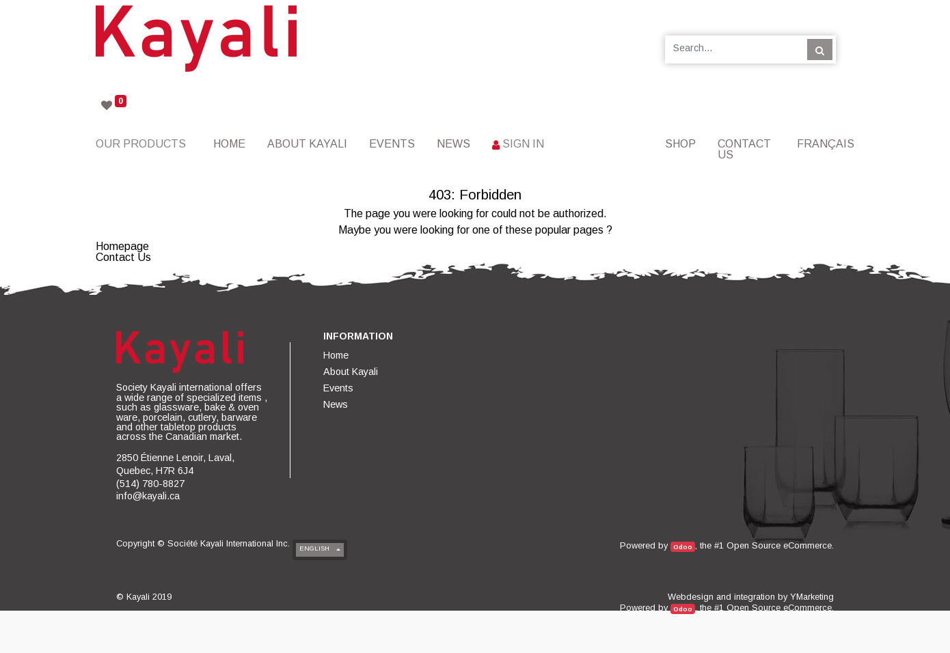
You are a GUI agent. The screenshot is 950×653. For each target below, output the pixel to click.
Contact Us (123, 257)
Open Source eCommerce (779, 545)
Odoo (682, 547)
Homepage (122, 246)
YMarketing (812, 597)
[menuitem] (229, 144)
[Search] (820, 49)
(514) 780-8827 (150, 483)
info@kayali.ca (148, 495)
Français (825, 144)
